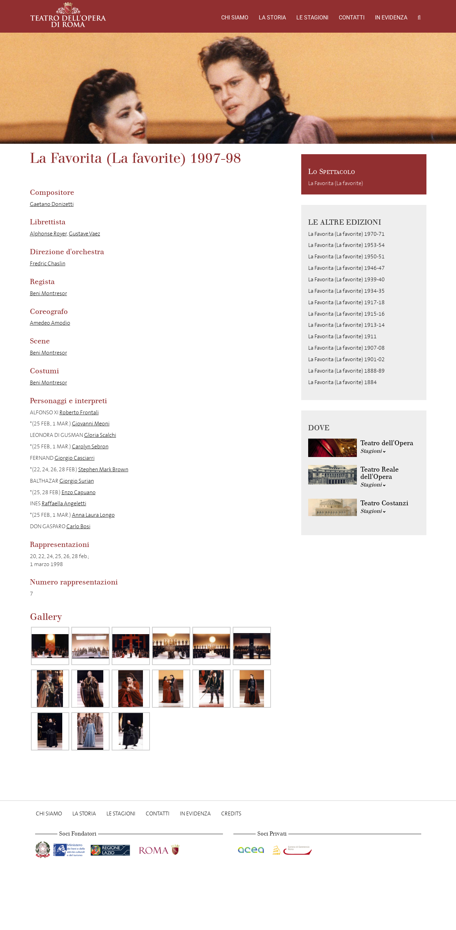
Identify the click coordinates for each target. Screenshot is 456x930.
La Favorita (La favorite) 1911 (342, 336)
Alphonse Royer (48, 233)
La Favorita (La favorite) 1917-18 (346, 302)
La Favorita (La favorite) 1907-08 (346, 347)
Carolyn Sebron (90, 446)
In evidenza (391, 17)
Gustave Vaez (84, 233)
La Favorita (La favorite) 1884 (342, 382)
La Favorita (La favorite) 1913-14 (346, 325)
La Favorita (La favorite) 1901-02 (346, 359)
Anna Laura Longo (93, 514)
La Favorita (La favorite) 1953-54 (346, 245)
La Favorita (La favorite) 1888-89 (346, 370)
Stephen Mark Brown (103, 469)
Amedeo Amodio (50, 322)
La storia (272, 17)
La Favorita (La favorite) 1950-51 (346, 256)
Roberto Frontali (79, 412)
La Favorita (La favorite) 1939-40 (346, 279)
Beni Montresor (48, 293)
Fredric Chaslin (47, 263)
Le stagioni (312, 17)
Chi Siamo (234, 17)
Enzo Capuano (79, 492)
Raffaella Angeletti (64, 503)
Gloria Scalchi (100, 435)
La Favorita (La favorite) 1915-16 (346, 313)
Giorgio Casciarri (75, 458)
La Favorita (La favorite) (335, 183)
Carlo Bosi (78, 526)
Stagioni (373, 451)
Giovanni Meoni (91, 423)
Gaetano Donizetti (52, 204)
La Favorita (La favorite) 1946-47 (346, 268)
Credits (231, 813)
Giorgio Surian (76, 480)
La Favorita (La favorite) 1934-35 (346, 290)
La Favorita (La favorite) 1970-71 (346, 234)
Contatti (352, 17)
